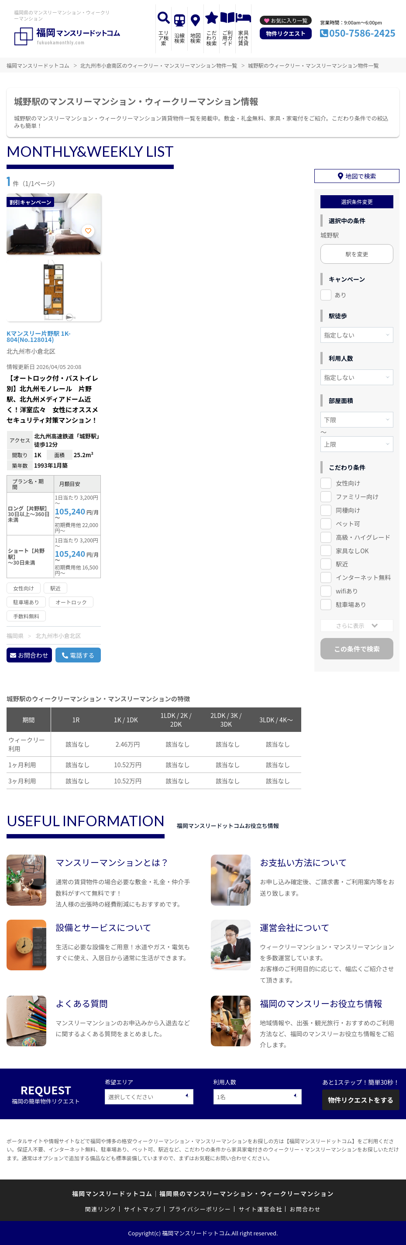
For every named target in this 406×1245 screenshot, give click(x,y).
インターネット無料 (363, 577)
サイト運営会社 (260, 1209)
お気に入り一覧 (289, 20)
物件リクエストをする (360, 1099)
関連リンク (101, 1209)
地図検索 (195, 37)
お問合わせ (33, 655)
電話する (82, 655)
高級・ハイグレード (363, 537)
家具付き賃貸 (243, 38)
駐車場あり (351, 604)
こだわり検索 (211, 38)
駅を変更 (356, 254)
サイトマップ (143, 1209)
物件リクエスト (286, 33)
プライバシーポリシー (200, 1209)
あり (340, 294)
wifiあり (347, 590)
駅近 (342, 563)
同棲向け (348, 510)
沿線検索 (179, 37)
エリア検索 (163, 38)
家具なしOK (352, 550)
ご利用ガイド (227, 38)
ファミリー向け (357, 496)
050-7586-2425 (362, 32)
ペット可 (348, 523)
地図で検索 (361, 176)
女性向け (348, 483)
